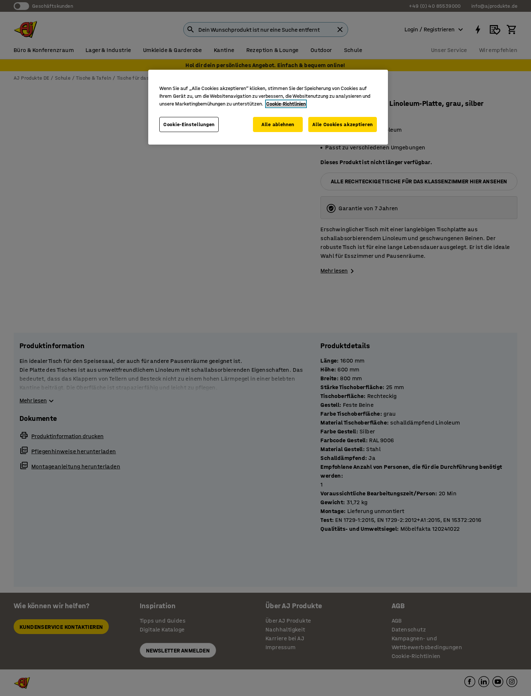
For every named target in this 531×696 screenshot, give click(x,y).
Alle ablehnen (277, 124)
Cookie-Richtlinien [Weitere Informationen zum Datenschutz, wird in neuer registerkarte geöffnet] (286, 104)
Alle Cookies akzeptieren (342, 124)
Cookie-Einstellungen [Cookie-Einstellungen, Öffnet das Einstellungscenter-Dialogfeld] (189, 124)
